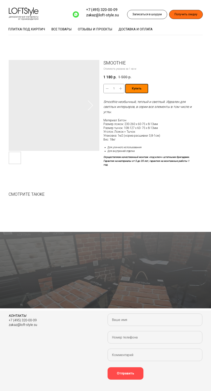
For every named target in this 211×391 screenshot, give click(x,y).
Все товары (61, 29)
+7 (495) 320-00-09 (101, 9)
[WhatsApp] (76, 14)
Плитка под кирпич (26, 29)
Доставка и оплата (135, 29)
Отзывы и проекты (95, 29)
